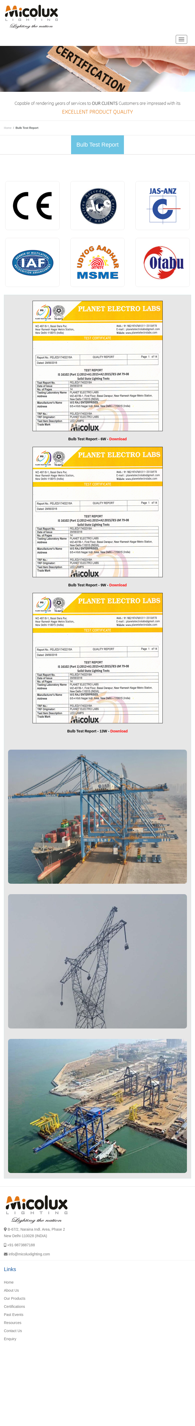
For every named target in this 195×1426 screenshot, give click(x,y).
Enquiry (10, 1339)
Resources (12, 1323)
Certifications (14, 1306)
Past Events (13, 1315)
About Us (11, 1290)
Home (7, 127)
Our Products (14, 1298)
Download (118, 439)
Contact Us (13, 1331)
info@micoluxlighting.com (29, 1254)
